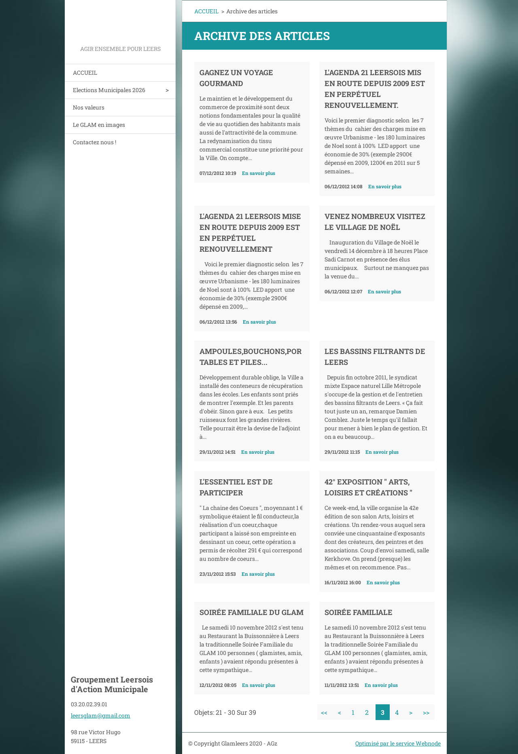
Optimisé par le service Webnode (398, 743)
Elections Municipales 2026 (109, 90)
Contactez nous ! (94, 142)
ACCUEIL (85, 72)
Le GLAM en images (99, 124)
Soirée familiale (359, 612)
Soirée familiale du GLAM (252, 612)
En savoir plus (258, 173)
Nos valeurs (88, 107)
